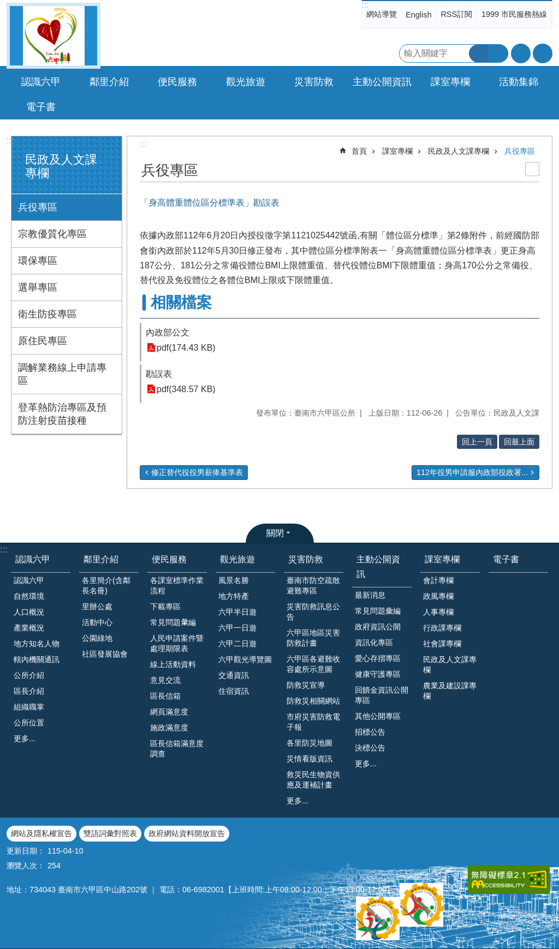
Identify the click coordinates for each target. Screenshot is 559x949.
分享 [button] (542, 53)
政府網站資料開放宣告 (186, 833)
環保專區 (37, 260)
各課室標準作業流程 (177, 585)
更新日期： (26, 850)
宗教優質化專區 (52, 234)
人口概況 (29, 612)
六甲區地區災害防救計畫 (313, 637)
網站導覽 (381, 14)
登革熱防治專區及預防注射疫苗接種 (62, 414)
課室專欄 (397, 151)
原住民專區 (42, 340)
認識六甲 (32, 559)
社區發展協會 (105, 654)
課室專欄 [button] (450, 81)
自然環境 (29, 596)
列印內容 (532, 169)
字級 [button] (521, 53)
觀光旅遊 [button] (245, 81)
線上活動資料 (173, 664)
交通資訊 (233, 675)
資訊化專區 (374, 642)
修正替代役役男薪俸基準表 (197, 472)
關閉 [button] (275, 533)
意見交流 (165, 680)
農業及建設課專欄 (450, 690)
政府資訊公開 (378, 626)
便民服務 (169, 559)
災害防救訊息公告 (313, 611)
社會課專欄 (442, 643)
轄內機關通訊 (37, 659)
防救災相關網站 (313, 700)
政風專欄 (438, 596)
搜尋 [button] (479, 53)
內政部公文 (167, 332)
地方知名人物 (37, 643)
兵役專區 (37, 207)
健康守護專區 (378, 674)
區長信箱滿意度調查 (177, 748)
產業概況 (29, 627)
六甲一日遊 (237, 627)
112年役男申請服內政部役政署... (472, 472)
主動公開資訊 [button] (382, 81)
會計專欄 (438, 580)
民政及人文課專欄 (458, 151)
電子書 (41, 106)
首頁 (359, 151)
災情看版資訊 (309, 758)
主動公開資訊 (378, 567)
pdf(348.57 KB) (186, 389)
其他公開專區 (378, 716)
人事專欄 (438, 612)
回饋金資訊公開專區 (381, 695)
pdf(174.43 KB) (186, 347)
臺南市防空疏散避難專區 (313, 585)
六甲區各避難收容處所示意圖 (313, 664)
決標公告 (370, 747)
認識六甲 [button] (41, 81)
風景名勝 (233, 580)
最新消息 (370, 595)
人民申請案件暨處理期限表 (177, 643)
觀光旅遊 (237, 559)
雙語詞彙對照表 (110, 833)
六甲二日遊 (237, 643)
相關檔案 (181, 302)
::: (364, 4)
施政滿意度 (169, 727)
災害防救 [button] (314, 81)
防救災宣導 (306, 685)
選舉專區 (37, 287)
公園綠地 (97, 638)
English (418, 14)
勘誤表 (159, 374)
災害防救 (305, 559)
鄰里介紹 (101, 559)
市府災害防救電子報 (313, 721)
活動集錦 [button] (518, 81)
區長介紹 (29, 691)
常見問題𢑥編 (173, 622)
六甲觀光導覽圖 (245, 659)
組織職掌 (29, 706)
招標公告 (370, 732)
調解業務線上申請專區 (62, 374)
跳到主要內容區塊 (5, 5)
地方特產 (233, 596)
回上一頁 (477, 441)
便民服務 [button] (177, 81)
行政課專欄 (442, 627)
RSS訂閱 (456, 14)
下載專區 (165, 606)
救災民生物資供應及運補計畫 (313, 779)
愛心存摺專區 (378, 658)
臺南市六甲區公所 (53, 36)
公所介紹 (29, 675)
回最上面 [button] (519, 441)
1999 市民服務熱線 (514, 14)
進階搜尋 (498, 53)
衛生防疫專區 (47, 314)
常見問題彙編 (378, 610)
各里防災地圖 (309, 742)
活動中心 (97, 622)
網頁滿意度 (169, 711)
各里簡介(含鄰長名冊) (106, 585)
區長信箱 (165, 696)
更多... (24, 738)
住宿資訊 (233, 691)
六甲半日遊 (237, 612)
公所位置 (29, 722)
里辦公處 (97, 606)
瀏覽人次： (26, 865)
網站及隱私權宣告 (41, 833)
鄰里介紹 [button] (109, 81)
